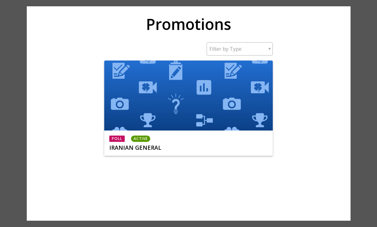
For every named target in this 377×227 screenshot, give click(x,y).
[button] (240, 48)
